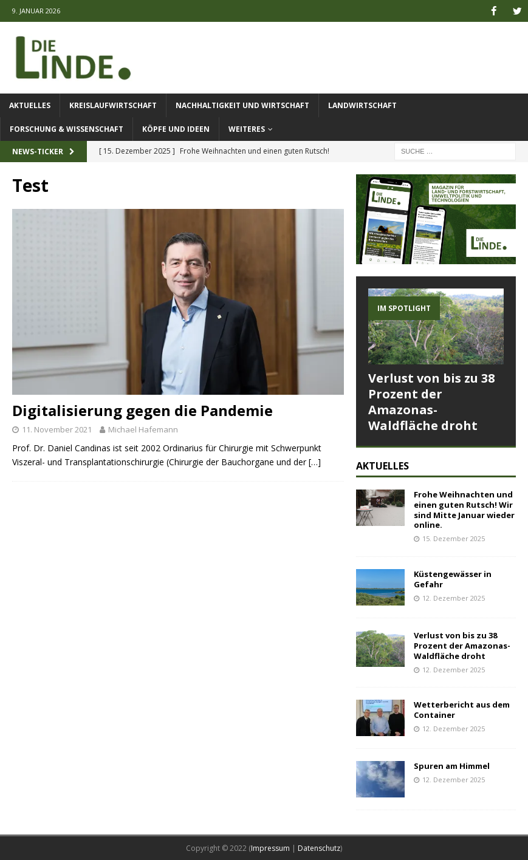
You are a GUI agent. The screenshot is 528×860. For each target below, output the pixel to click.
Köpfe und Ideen (176, 129)
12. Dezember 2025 (453, 597)
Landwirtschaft (362, 105)
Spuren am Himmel (452, 765)
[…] (315, 461)
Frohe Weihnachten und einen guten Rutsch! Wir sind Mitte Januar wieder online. (464, 509)
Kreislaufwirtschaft (113, 105)
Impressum (270, 848)
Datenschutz (319, 848)
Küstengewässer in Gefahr (453, 578)
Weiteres (246, 129)
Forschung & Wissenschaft (66, 129)
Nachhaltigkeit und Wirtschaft (242, 105)
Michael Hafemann (143, 428)
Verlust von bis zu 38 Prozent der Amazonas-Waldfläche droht (431, 401)
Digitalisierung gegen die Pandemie (142, 410)
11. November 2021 (57, 428)
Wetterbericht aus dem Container (462, 709)
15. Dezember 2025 (453, 538)
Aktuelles (29, 105)
